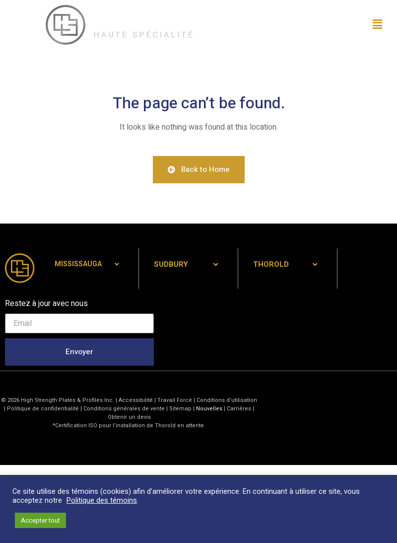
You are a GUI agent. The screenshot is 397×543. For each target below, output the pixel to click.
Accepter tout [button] (40, 520)
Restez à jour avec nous (46, 304)
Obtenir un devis (129, 417)
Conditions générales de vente (124, 408)
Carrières (239, 408)
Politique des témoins (101, 500)
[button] (310, 25)
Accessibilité (136, 400)
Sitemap (180, 408)
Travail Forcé (174, 400)
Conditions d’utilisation (227, 400)
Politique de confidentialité (43, 408)
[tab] (89, 264)
